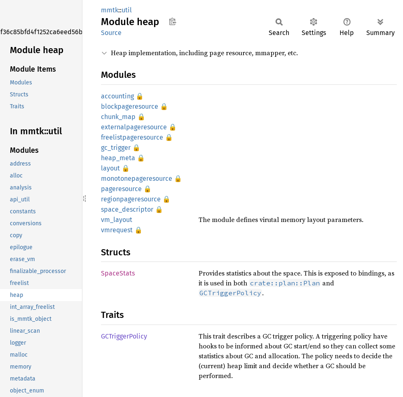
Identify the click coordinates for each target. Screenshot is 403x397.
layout (110, 168)
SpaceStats (118, 273)
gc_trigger (116, 148)
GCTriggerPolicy (124, 336)
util (127, 10)
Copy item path (172, 21)
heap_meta (118, 158)
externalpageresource (134, 127)
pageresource (121, 189)
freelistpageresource (132, 137)
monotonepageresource (136, 178)
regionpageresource (131, 199)
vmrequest (117, 230)
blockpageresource (129, 106)
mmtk (109, 10)
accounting (117, 96)
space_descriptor (127, 209)
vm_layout (116, 220)
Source (111, 33)
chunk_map (118, 117)
